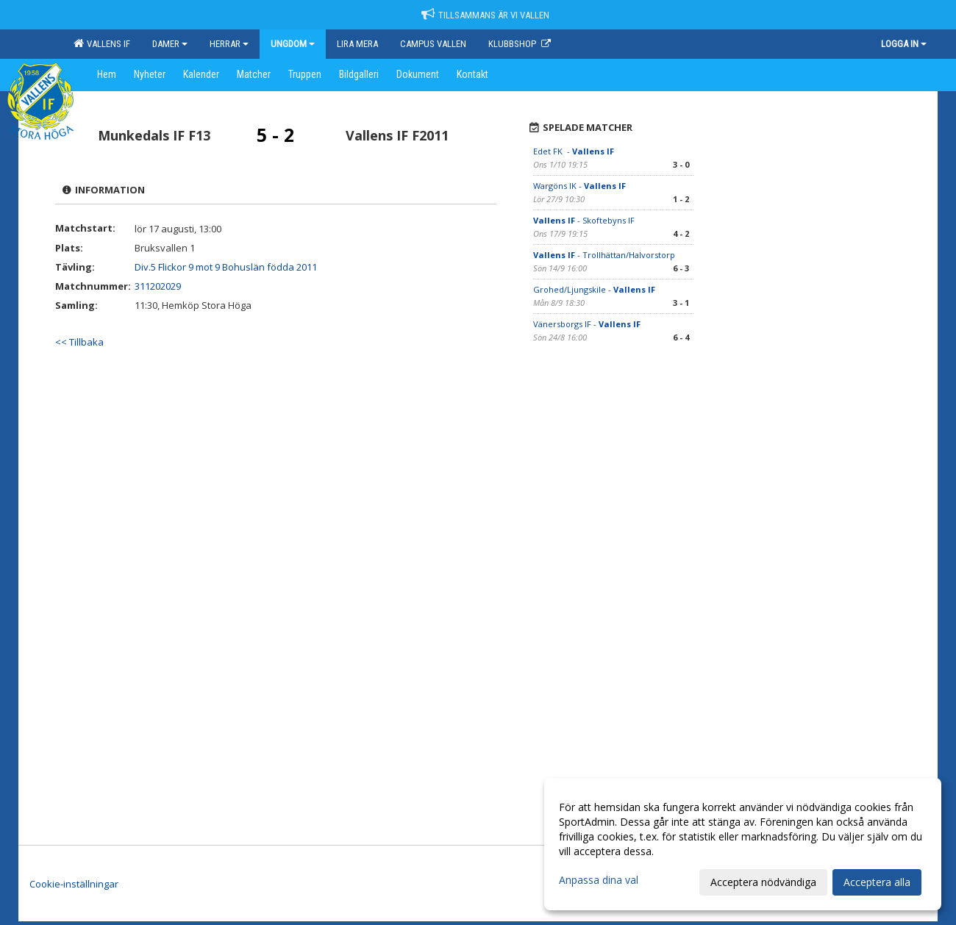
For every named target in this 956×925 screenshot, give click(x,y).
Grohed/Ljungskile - (594, 289)
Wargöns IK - (579, 185)
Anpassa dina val (598, 880)
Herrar (229, 43)
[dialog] (742, 844)
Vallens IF (102, 43)
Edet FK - (573, 151)
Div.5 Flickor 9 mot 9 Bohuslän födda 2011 (226, 267)
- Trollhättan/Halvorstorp (604, 254)
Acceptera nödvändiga (763, 882)
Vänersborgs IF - (587, 323)
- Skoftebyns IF (585, 220)
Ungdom (293, 43)
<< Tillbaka (79, 342)
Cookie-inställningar (73, 883)
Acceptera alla (876, 882)
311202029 (158, 286)
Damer (170, 43)
